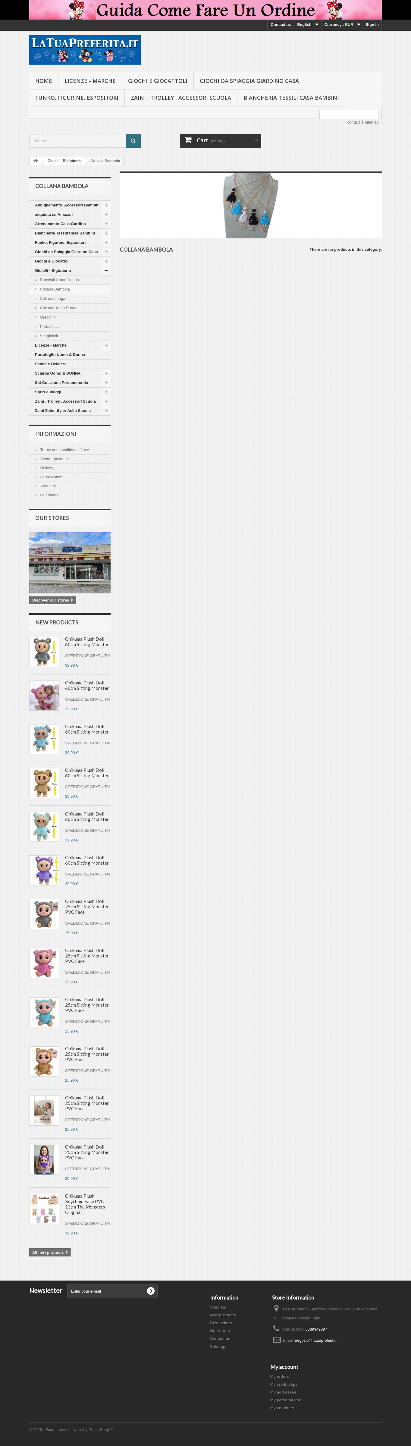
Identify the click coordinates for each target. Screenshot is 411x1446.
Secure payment (54, 459)
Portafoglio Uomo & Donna (60, 354)
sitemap (372, 122)
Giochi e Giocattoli (157, 80)
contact (353, 122)
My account (284, 1366)
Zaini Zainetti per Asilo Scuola (63, 410)
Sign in (372, 24)
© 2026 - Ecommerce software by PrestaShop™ (71, 1429)
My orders (279, 1376)
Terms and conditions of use (64, 450)
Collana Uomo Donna (58, 308)
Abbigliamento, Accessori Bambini (67, 205)
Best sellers (221, 1323)
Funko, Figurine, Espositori (76, 97)
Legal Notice (50, 477)
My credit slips (283, 1384)
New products (56, 622)
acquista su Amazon (54, 214)
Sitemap (217, 1346)
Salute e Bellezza (51, 364)
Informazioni (56, 433)
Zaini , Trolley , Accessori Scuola (181, 97)
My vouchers (282, 1408)
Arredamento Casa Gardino (60, 224)
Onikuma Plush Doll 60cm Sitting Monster (87, 641)
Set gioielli (48, 336)
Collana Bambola (54, 289)
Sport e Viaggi (48, 392)
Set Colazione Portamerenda (61, 382)
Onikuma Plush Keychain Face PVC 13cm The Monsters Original (85, 1204)
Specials (218, 1307)
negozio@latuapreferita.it (317, 1340)
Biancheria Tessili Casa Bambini (291, 97)
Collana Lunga (52, 298)
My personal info (285, 1400)
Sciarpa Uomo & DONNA (58, 373)
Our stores (48, 495)
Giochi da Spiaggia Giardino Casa (249, 80)
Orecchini (48, 317)
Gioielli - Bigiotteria (53, 270)
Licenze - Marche (90, 80)
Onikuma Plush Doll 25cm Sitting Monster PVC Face (87, 906)
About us (47, 486)
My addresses (283, 1392)
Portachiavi (49, 326)
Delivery (47, 468)
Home (43, 80)
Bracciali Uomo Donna (59, 280)
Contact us (281, 24)
